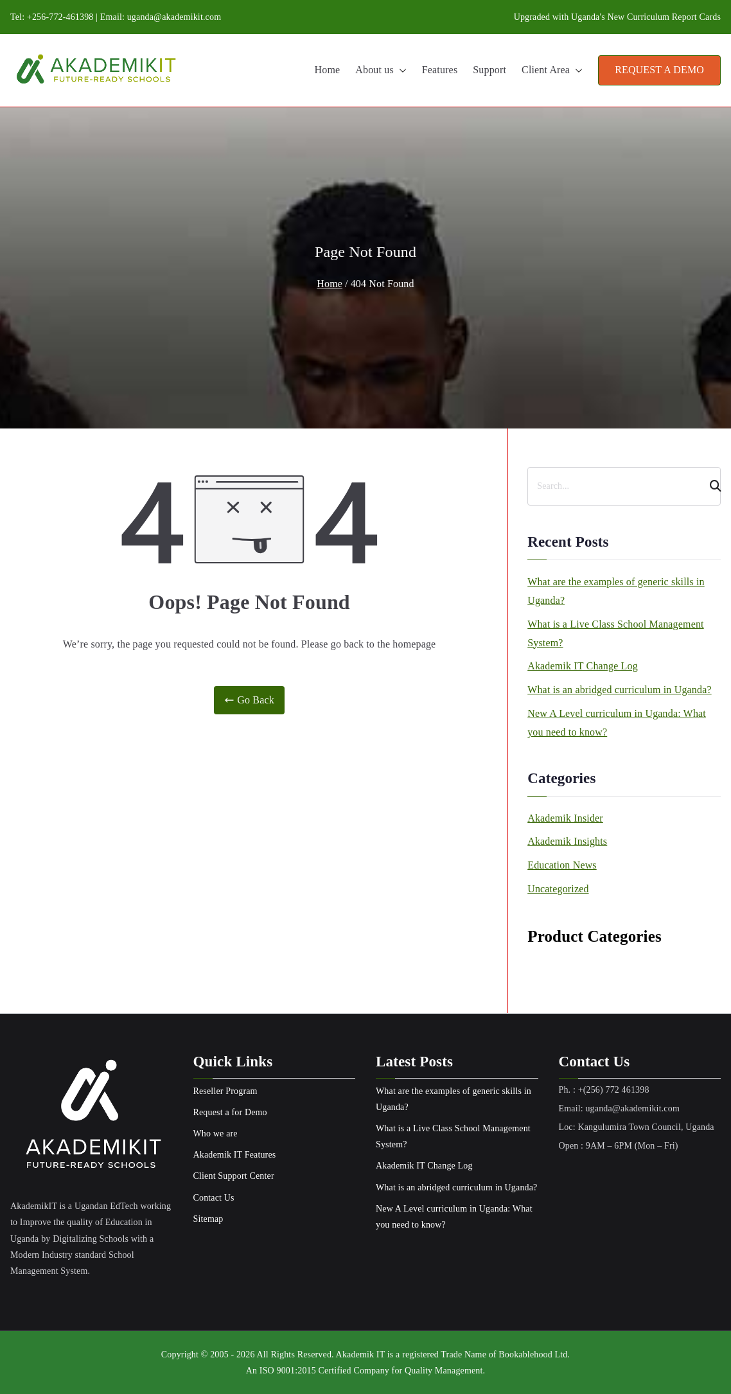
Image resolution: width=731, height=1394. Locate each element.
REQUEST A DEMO (659, 69)
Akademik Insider (565, 818)
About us (381, 70)
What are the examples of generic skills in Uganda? (616, 591)
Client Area (552, 70)
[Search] (710, 486)
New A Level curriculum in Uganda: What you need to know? (616, 722)
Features (439, 69)
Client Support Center (233, 1176)
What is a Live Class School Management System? (615, 633)
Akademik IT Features (234, 1155)
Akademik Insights (567, 841)
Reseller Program (225, 1091)
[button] (400, 70)
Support (489, 69)
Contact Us (213, 1198)
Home (327, 69)
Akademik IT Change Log (582, 665)
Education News (562, 865)
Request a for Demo (230, 1112)
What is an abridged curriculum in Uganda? (619, 689)
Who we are (215, 1133)
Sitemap (208, 1219)
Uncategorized (557, 888)
